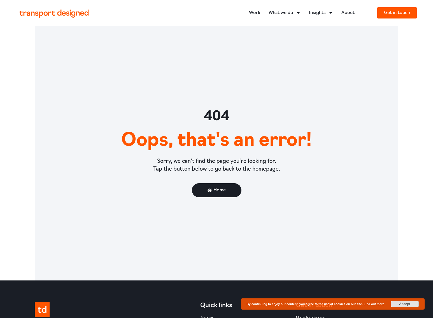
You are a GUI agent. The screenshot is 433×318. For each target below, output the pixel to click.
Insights (321, 13)
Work (254, 13)
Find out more (374, 304)
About (348, 13)
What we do (285, 13)
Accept (404, 304)
